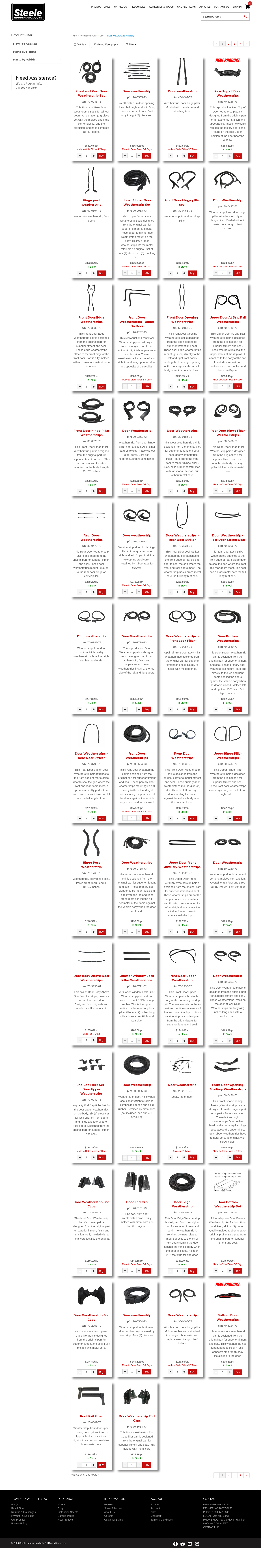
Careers (108, 1515)
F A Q (14, 1504)
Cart (153, 1512)
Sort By (80, 44)
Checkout (156, 1515)
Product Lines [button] (101, 6)
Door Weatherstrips (182, 430)
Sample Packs (186, 6)
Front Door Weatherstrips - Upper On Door (137, 322)
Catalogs (120, 6)
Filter (131, 44)
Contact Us (221, 6)
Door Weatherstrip (227, 200)
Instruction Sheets (68, 1512)
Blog (60, 1508)
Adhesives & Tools (161, 6)
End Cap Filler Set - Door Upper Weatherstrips (91, 1089)
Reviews (109, 1504)
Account (155, 1508)
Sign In (237, 6)
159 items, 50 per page (106, 44)
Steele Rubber (29, 12)
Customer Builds (113, 1519)
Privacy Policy (19, 1523)
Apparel (204, 6)
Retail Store (18, 1508)
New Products (66, 1519)
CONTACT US (211, 1527)
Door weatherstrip (137, 91)
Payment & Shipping (22, 1515)
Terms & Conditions (162, 1519)
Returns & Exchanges (23, 1512)
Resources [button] (138, 6)
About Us (109, 1512)
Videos (62, 1504)
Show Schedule (113, 1508)
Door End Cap (137, 1202)
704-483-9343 (221, 1515)
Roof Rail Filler (91, 1416)
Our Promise (18, 1519)
